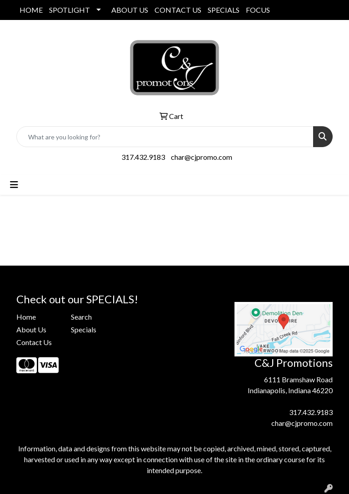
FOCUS (258, 9)
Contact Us (34, 342)
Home (26, 316)
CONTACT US (178, 9)
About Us (31, 329)
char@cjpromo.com (201, 157)
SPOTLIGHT (69, 9)
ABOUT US (129, 9)
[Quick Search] (165, 136)
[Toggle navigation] (14, 184)
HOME (31, 9)
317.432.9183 (143, 157)
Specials (83, 329)
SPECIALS (223, 9)
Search (81, 316)
